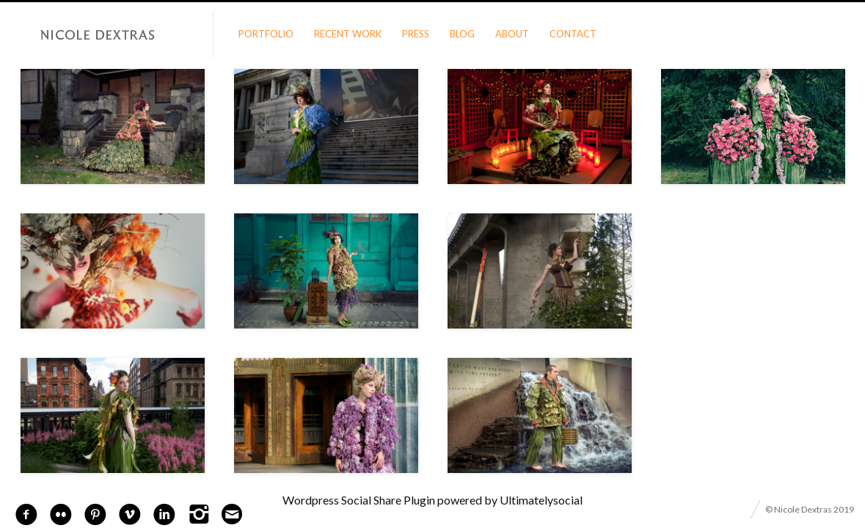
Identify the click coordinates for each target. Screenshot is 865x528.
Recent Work (348, 34)
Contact (573, 34)
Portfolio (265, 34)
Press (415, 34)
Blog (462, 34)
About (512, 34)
